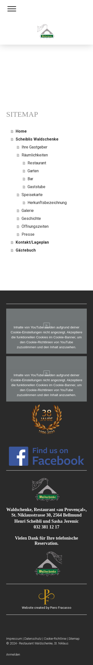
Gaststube (36, 186)
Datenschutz (33, 638)
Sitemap (74, 638)
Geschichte (31, 218)
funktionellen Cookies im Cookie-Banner (46, 337)
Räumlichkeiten (35, 155)
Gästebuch (26, 250)
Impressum (14, 638)
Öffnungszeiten (35, 226)
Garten (33, 171)
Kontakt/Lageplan (32, 242)
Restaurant (37, 163)
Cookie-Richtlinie (55, 638)
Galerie (28, 210)
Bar (30, 178)
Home (21, 131)
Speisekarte (32, 194)
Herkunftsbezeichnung (47, 202)
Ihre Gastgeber (34, 147)
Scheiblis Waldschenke (37, 139)
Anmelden (13, 654)
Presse (28, 234)
